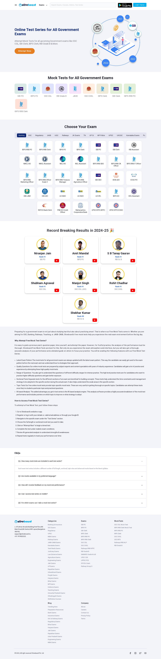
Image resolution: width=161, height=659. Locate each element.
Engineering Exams (54, 560)
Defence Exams (53, 587)
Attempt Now (24, 51)
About (83, 607)
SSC (30, 135)
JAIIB (49, 135)
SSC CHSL (84, 545)
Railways (65, 135)
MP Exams (51, 584)
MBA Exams (52, 536)
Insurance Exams (53, 616)
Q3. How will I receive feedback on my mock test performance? (80, 485)
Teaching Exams (53, 590)
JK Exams (76, 135)
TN (85, 135)
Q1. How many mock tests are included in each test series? (80, 461)
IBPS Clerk (84, 533)
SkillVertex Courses (54, 599)
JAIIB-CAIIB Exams (54, 542)
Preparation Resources (55, 610)
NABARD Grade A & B (88, 554)
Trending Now (52, 607)
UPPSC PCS (85, 560)
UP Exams (51, 566)
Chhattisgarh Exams (54, 596)
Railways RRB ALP (120, 542)
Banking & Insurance (55, 525)
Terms (83, 619)
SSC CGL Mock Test (121, 525)
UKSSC (120, 135)
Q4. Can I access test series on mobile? (80, 494)
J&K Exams (52, 563)
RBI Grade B (85, 551)
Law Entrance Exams (55, 554)
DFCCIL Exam (85, 563)
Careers (83, 610)
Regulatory (39, 135)
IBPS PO (83, 528)
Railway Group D (86, 566)
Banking (22, 135)
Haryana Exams (53, 578)
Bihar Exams (52, 581)
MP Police (101, 135)
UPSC (111, 135)
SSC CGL (84, 542)
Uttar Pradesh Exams (55, 636)
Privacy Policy (85, 616)
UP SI (91, 135)
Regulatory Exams (54, 621)
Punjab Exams (52, 575)
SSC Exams (52, 528)
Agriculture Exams (54, 557)
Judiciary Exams (53, 551)
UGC (56, 135)
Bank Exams (52, 613)
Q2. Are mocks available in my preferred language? (80, 476)
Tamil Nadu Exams (54, 548)
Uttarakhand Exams (54, 572)
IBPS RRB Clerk (86, 539)
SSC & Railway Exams (55, 619)
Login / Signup (139, 5)
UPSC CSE (84, 557)
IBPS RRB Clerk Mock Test (123, 528)
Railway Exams (53, 539)
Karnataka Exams (133, 135)
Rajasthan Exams (53, 569)
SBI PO (83, 525)
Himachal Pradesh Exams (56, 593)
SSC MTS (117, 539)
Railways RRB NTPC (87, 548)
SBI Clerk (84, 530)
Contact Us (85, 613)
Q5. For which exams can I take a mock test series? (80, 503)
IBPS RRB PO (85, 536)
